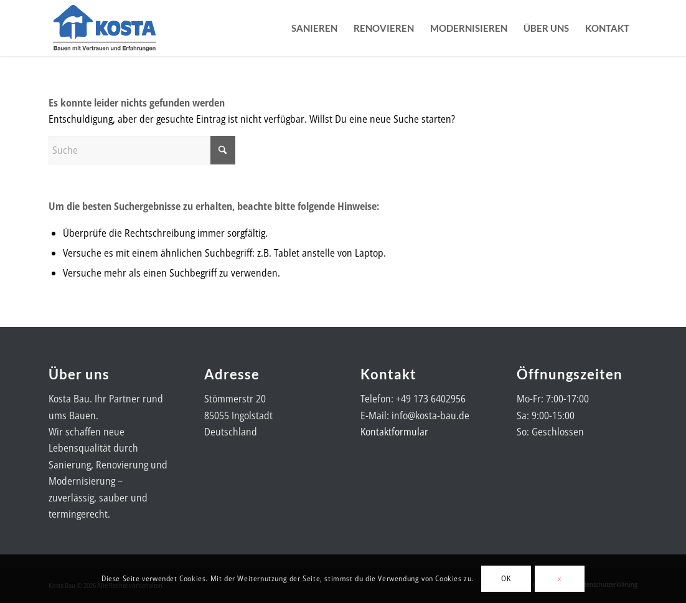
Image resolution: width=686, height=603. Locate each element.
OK (505, 578)
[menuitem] (314, 28)
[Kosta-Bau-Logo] (105, 28)
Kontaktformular (394, 432)
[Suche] (142, 150)
